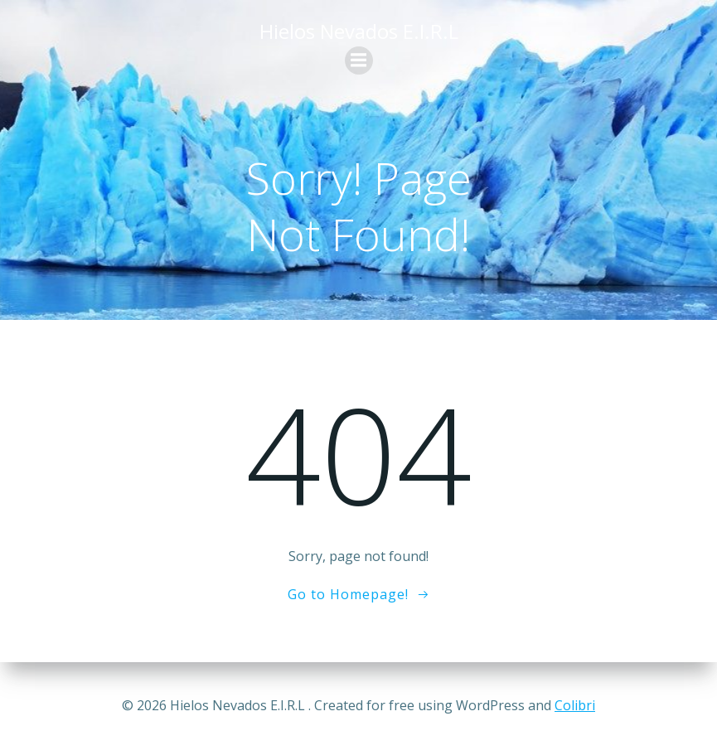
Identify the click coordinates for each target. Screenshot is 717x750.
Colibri (575, 705)
